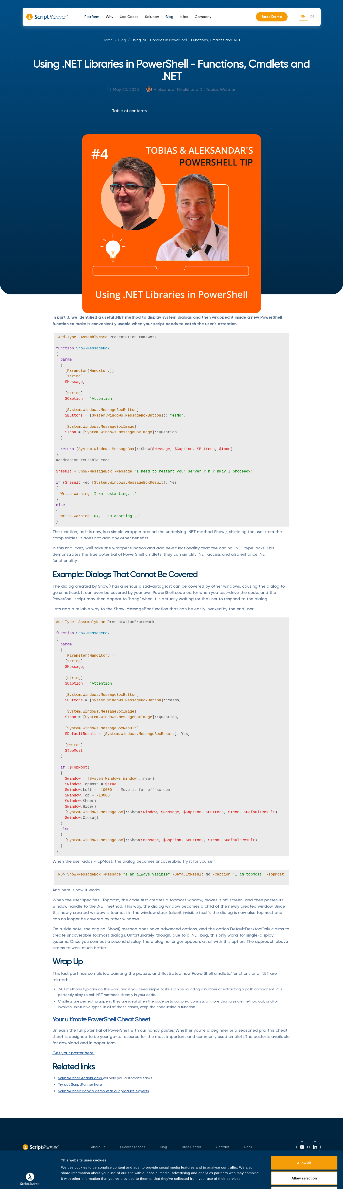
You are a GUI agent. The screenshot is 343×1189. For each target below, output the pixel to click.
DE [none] (312, 16)
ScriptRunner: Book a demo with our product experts (103, 1091)
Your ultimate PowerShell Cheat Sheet (101, 1019)
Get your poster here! (73, 1052)
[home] (47, 17)
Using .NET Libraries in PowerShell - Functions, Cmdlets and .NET (186, 40)
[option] (312, 17)
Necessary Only (304, 1158)
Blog (122, 40)
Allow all (304, 1128)
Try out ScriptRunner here (80, 1084)
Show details (244, 1180)
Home (108, 40)
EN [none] (303, 16)
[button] (91, 17)
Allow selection (304, 1143)
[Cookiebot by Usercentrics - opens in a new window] (30, 1179)
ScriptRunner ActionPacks (80, 1078)
